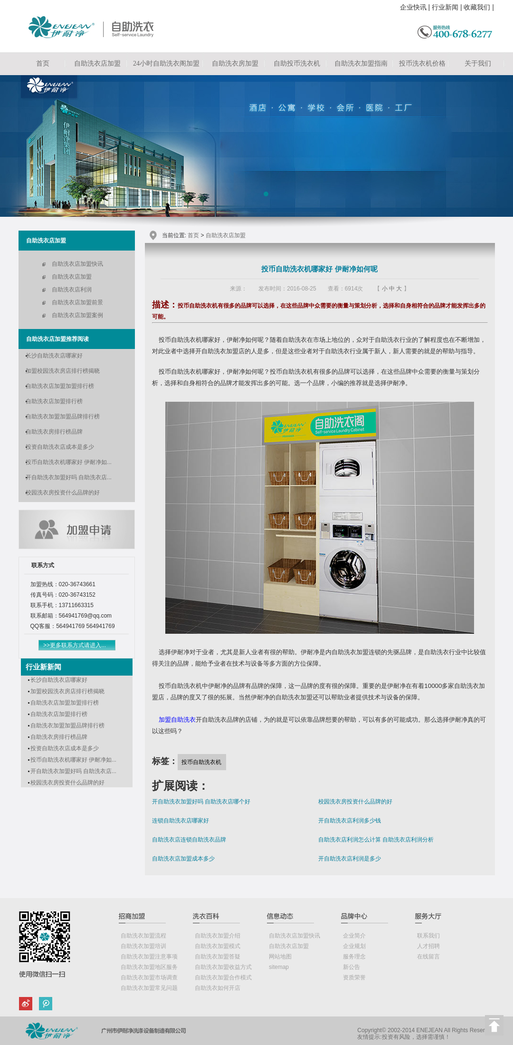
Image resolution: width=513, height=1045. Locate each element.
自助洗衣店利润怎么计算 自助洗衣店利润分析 (376, 839)
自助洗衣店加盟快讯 (77, 264)
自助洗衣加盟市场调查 (149, 977)
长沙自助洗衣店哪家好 (54, 355)
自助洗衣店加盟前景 (77, 302)
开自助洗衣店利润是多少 (349, 858)
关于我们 (478, 63)
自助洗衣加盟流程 (143, 935)
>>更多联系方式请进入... (74, 645)
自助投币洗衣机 (297, 63)
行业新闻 (445, 7)
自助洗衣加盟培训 (143, 946)
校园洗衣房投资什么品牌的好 (63, 492)
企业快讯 (413, 7)
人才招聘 (428, 946)
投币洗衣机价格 (422, 63)
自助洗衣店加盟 (97, 63)
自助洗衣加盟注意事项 (149, 956)
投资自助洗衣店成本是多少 (60, 447)
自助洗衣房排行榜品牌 (54, 431)
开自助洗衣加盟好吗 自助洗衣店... (69, 477)
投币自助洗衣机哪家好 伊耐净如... (69, 462)
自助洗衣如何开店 (217, 988)
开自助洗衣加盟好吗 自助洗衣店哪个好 (201, 801)
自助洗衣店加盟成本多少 (183, 858)
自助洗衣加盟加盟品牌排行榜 (63, 416)
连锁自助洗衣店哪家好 (180, 820)
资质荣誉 (354, 977)
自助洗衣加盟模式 (217, 946)
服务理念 (354, 956)
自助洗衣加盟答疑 (217, 956)
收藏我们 (477, 7)
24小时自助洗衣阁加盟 (166, 63)
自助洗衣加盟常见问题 (149, 988)
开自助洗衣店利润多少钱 (349, 820)
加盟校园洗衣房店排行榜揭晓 (63, 371)
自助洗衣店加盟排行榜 (54, 401)
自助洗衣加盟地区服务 (149, 967)
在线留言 (428, 956)
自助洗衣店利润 (72, 289)
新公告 (351, 967)
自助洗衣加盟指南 (361, 63)
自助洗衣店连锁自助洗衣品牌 (189, 839)
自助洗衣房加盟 (235, 63)
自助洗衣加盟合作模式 (223, 977)
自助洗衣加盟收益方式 (223, 967)
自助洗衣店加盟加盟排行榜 (60, 386)
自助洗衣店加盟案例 (77, 315)
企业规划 (354, 946)
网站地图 (280, 956)
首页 (42, 63)
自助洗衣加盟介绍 (217, 935)
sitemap (279, 967)
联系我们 (428, 935)
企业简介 (354, 935)
